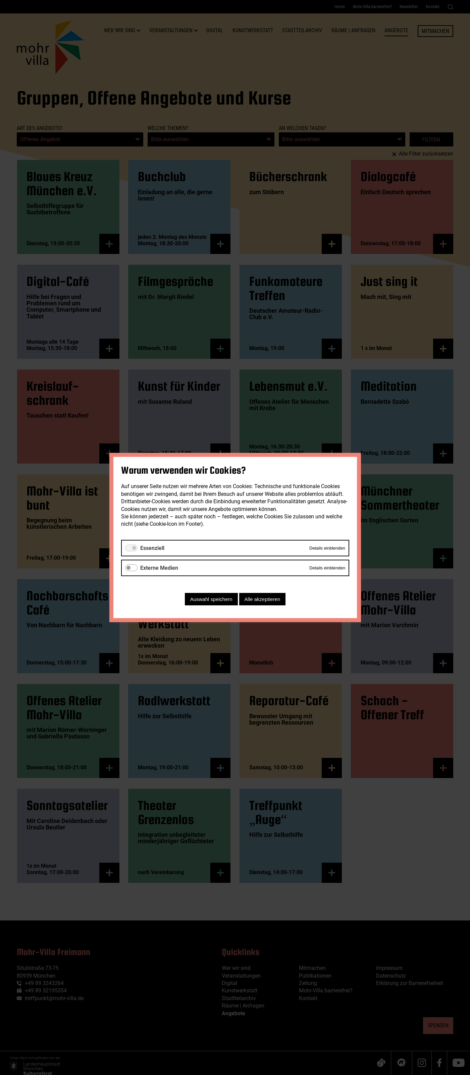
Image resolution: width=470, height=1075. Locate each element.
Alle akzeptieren (262, 599)
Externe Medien (159, 568)
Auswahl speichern (211, 599)
